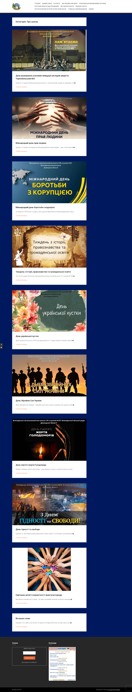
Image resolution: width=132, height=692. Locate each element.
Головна (37, 3)
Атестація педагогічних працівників (47, 6)
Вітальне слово (23, 618)
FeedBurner (33, 662)
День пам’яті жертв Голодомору (31, 465)
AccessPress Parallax (113, 689)
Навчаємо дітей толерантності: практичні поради (39, 595)
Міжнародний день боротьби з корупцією (35, 207)
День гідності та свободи (28, 529)
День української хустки (27, 336)
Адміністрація (47, 3)
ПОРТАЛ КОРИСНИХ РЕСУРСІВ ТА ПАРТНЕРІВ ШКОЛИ (50, 9)
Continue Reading (22, 87)
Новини (91, 9)
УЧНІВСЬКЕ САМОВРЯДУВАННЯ (77, 9)
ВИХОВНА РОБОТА (81, 6)
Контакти (57, 3)
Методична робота (67, 6)
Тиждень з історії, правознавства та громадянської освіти (43, 272)
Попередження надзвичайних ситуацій (92, 3)
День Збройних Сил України (28, 400)
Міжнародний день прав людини (31, 143)
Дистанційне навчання (69, 3)
